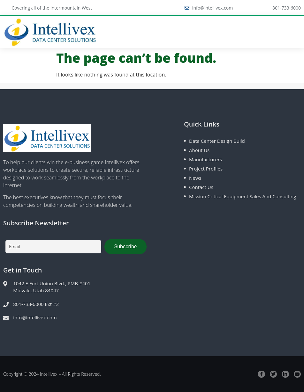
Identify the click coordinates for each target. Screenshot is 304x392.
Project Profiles (206, 168)
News (195, 178)
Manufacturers (205, 159)
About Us (199, 150)
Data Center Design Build (217, 141)
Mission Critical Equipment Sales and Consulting (242, 196)
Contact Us (201, 187)
